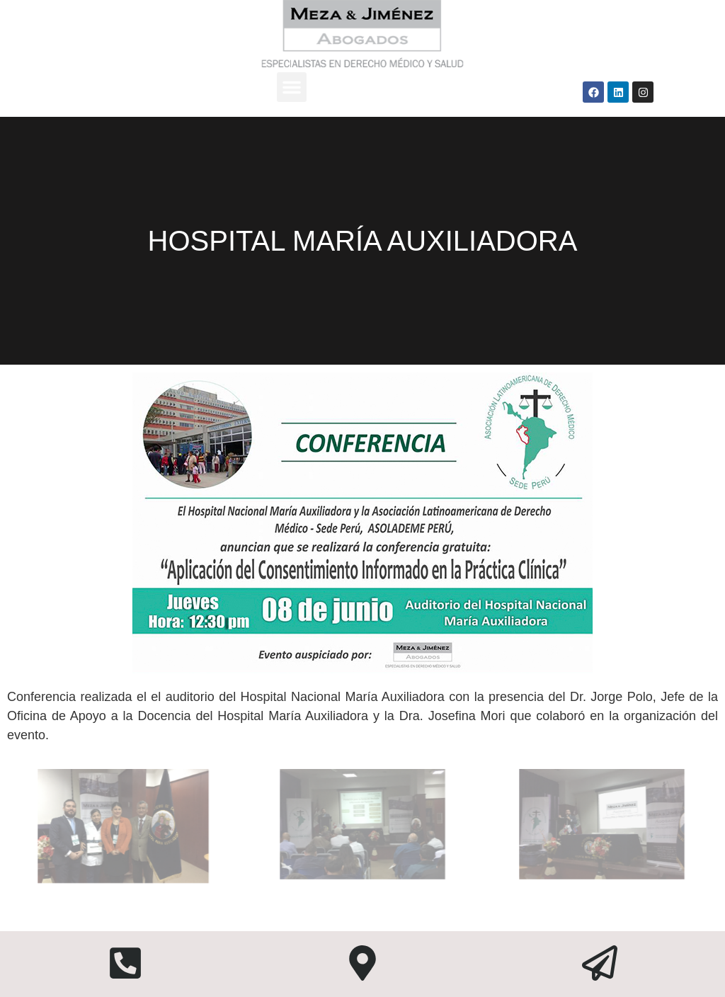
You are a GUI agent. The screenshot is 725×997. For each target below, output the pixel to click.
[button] (292, 87)
